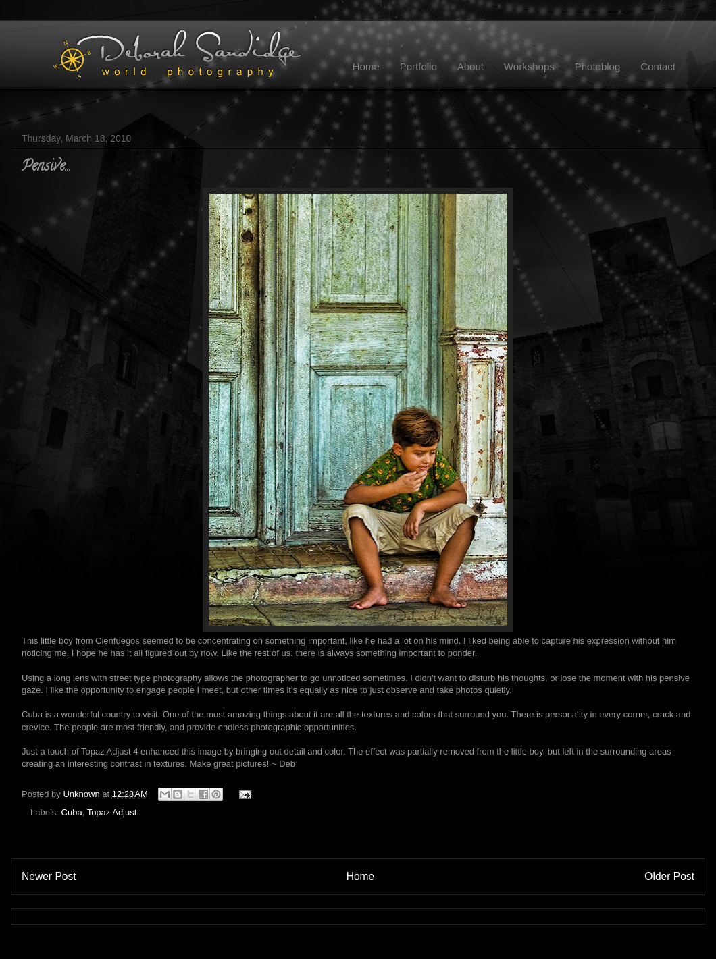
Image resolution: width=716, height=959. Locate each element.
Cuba (71, 812)
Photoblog (598, 66)
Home (366, 66)
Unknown (82, 794)
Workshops (529, 66)
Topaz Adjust (112, 812)
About (470, 66)
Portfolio (418, 66)
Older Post (669, 876)
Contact (657, 66)
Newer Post (49, 876)
